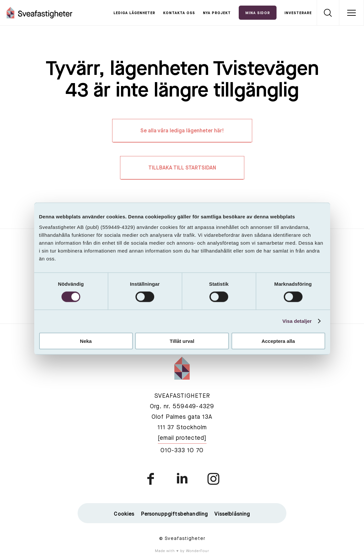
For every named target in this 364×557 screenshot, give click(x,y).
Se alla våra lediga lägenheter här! (182, 131)
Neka (86, 341)
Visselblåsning (232, 514)
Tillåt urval (182, 341)
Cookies (124, 514)
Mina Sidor (257, 13)
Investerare (298, 13)
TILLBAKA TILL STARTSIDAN (182, 168)
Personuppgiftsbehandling (174, 514)
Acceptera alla (278, 341)
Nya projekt (217, 13)
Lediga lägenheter (134, 13)
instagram (213, 478)
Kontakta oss (179, 13)
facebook (151, 478)
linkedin (182, 478)
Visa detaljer (297, 321)
